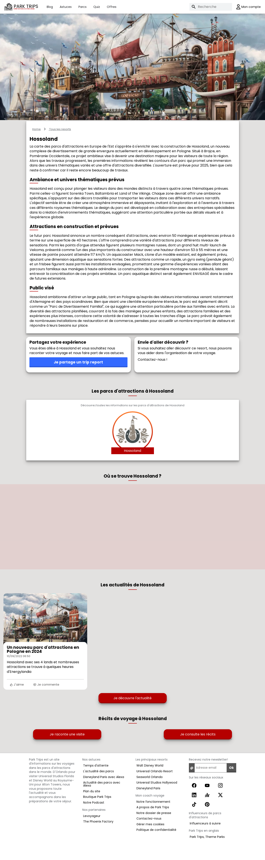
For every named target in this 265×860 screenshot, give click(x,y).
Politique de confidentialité (156, 830)
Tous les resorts (60, 129)
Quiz (96, 7)
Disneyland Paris (148, 788)
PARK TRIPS (26, 6)
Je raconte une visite (67, 734)
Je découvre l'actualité (132, 698)
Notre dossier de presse (153, 813)
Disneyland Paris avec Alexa (103, 777)
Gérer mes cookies (150, 824)
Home (36, 129)
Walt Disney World (149, 765)
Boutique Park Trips (97, 797)
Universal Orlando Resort (154, 771)
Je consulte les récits (198, 734)
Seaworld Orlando (149, 777)
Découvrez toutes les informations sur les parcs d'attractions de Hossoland (132, 405)
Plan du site (91, 791)
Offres (111, 7)
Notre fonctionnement (153, 802)
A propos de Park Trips (152, 807)
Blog (50, 7)
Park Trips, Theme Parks (207, 837)
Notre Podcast (93, 802)
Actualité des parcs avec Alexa (101, 784)
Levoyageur (91, 816)
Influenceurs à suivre (205, 823)
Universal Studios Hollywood (156, 782)
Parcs (82, 7)
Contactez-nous (148, 818)
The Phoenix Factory (98, 821)
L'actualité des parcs (98, 771)
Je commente (46, 684)
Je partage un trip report (78, 362)
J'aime (17, 684)
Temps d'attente (96, 765)
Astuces (66, 7)
